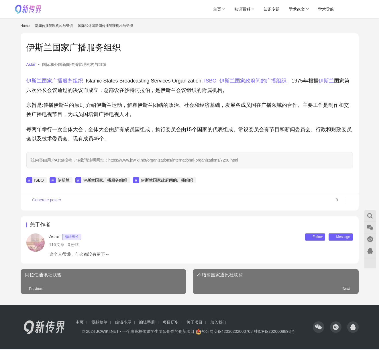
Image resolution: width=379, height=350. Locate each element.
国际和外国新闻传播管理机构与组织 (74, 64)
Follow (309, 237)
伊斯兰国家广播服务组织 (54, 81)
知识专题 (272, 9)
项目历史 (171, 323)
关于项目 (194, 323)
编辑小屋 (123, 323)
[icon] (318, 328)
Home (25, 26)
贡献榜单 (99, 323)
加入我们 (218, 323)
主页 (217, 9)
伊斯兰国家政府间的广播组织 (252, 81)
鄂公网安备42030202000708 (224, 332)
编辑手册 (147, 323)
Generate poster (44, 202)
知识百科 (242, 9)
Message (338, 237)
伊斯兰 (326, 81)
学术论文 (297, 9)
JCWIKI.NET (107, 332)
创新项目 (186, 332)
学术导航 (326, 9)
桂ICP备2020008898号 (274, 332)
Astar (31, 64)
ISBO (210, 81)
